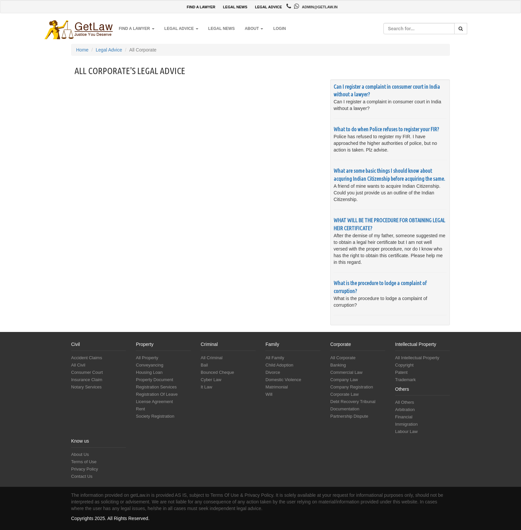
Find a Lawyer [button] (136, 28)
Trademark (405, 379)
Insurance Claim (86, 379)
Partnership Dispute (349, 416)
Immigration (406, 424)
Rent (140, 408)
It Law (206, 386)
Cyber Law (211, 379)
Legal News (221, 28)
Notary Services (86, 386)
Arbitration (405, 409)
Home (82, 50)
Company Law (344, 379)
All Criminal (212, 357)
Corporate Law (344, 394)
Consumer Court (87, 372)
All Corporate (343, 357)
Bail (204, 365)
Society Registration (155, 416)
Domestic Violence (283, 379)
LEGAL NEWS (235, 7)
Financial (403, 416)
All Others (404, 402)
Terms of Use (84, 461)
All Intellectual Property (417, 357)
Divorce (272, 372)
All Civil (78, 365)
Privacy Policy (84, 469)
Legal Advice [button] (181, 28)
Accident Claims (86, 357)
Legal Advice (109, 50)
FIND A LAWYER (201, 7)
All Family (274, 357)
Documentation (344, 408)
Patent (401, 372)
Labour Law (406, 431)
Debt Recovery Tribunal (352, 401)
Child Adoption (279, 365)
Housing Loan (149, 372)
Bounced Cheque (217, 372)
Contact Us (81, 476)
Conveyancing (149, 365)
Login (279, 28)
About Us (80, 454)
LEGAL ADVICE (268, 7)
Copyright (404, 365)
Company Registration (351, 386)
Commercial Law (346, 372)
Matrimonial (276, 386)
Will (268, 394)
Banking (338, 365)
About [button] (254, 28)
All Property (147, 357)
